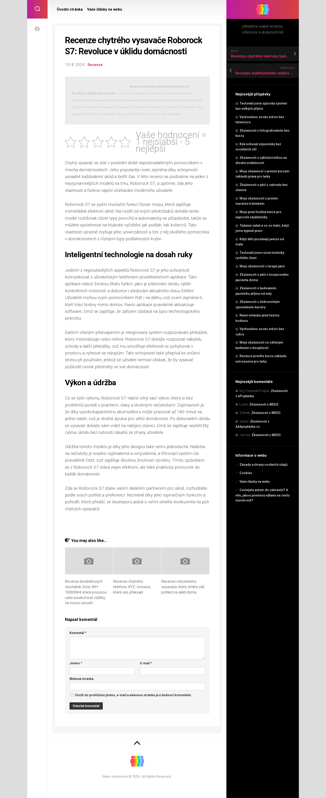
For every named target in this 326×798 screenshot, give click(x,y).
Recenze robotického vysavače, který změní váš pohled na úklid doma (182, 586)
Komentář (78, 633)
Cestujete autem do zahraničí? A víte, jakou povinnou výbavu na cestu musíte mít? (262, 495)
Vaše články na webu (255, 481)
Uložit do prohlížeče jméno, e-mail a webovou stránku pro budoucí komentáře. (133, 695)
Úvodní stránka (70, 9)
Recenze (96, 64)
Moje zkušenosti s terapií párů (262, 266)
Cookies (246, 473)
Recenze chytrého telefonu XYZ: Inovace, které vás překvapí (132, 586)
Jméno (76, 663)
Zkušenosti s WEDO (263, 404)
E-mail (146, 663)
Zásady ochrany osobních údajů (264, 464)
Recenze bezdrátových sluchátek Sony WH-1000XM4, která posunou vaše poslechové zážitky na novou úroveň (86, 592)
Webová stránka (81, 679)
